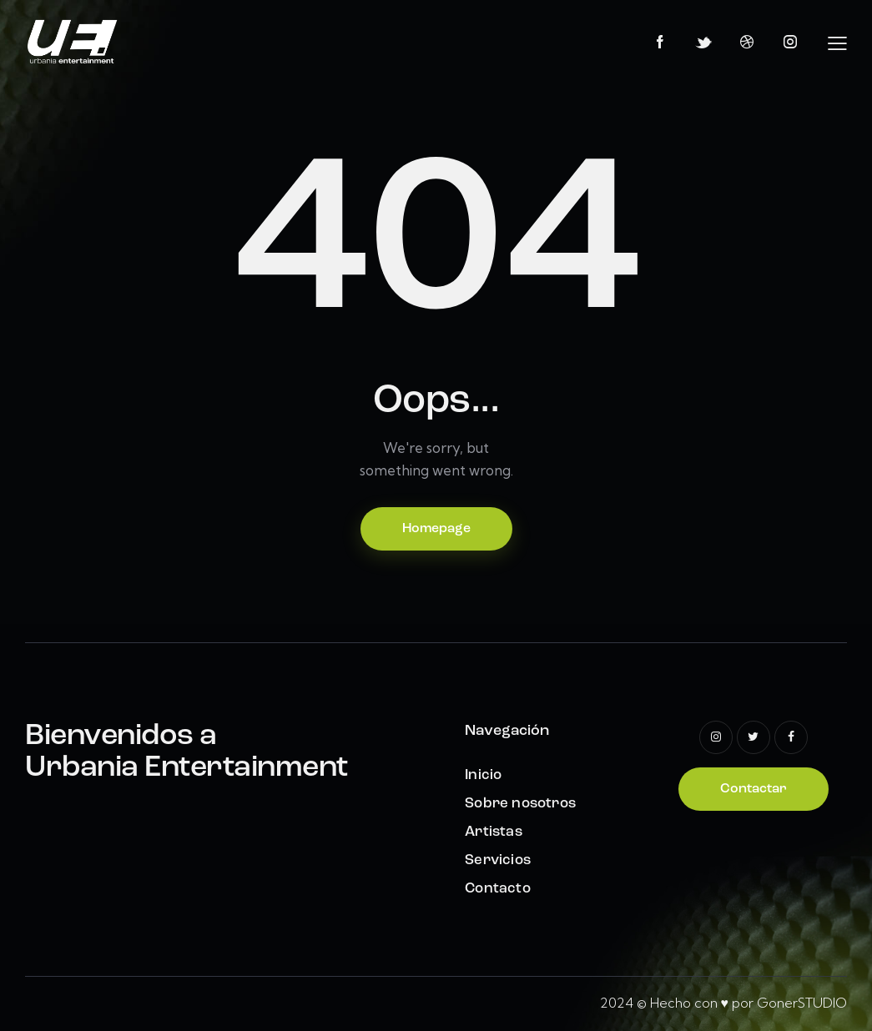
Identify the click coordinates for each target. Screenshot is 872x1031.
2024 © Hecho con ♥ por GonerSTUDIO (724, 1002)
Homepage (436, 529)
